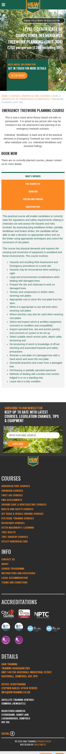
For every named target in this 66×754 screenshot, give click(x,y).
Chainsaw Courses (12, 490)
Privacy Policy (44, 741)
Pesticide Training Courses (17, 518)
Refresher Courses (13, 523)
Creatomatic (40, 744)
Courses (14, 96)
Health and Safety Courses (17, 509)
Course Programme (12, 568)
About (5, 564)
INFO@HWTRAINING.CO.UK (15, 692)
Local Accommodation (14, 578)
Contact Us (8, 559)
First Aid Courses (12, 495)
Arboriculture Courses (35, 96)
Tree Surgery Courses (14, 537)
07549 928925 (29, 688)
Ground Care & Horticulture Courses (23, 504)
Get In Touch (17, 75)
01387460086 (18, 684)
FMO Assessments (11, 500)
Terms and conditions (14, 582)
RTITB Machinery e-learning (17, 527)
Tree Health (8, 532)
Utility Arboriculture (14, 541)
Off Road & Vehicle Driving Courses (22, 513)
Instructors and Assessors (18, 573)
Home (4, 96)
